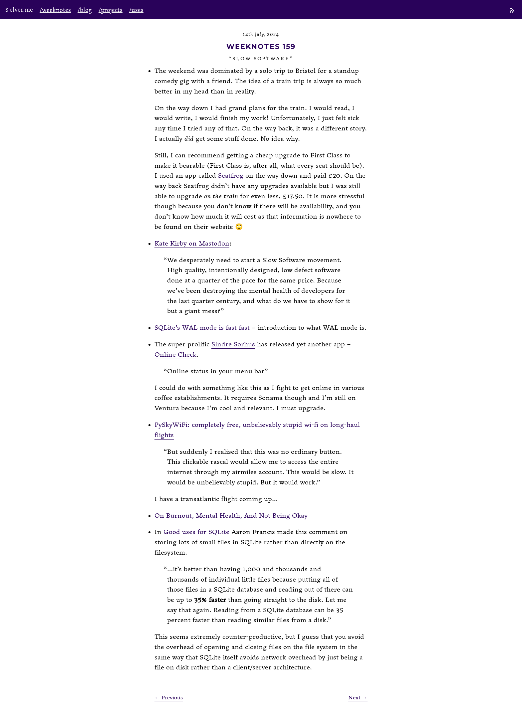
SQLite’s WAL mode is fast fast (202, 328)
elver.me (21, 9)
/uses (136, 10)
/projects (111, 10)
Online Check (175, 355)
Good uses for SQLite (196, 532)
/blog (85, 10)
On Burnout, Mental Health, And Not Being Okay (231, 516)
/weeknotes (55, 10)
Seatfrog (230, 176)
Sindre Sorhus (233, 344)
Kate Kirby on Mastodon (191, 244)
